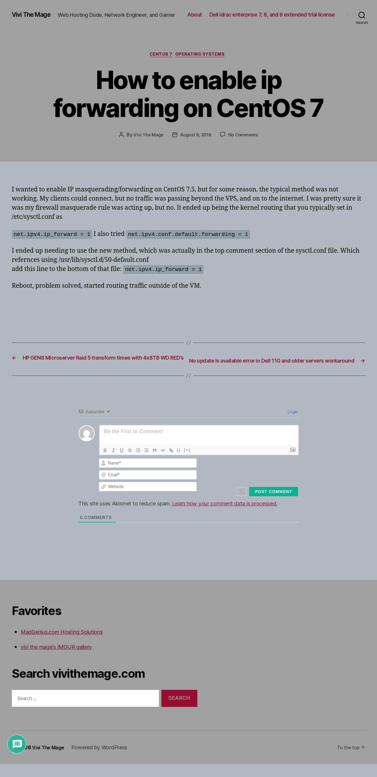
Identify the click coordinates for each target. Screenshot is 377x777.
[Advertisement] (81, 312)
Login (292, 424)
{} (179, 462)
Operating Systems (204, 59)
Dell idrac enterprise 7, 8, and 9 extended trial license (272, 21)
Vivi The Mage (34, 11)
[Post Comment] (273, 504)
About (327, 12)
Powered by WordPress (104, 760)
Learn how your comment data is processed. (224, 516)
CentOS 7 (159, 59)
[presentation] (258, 482)
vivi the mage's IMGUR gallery (63, 659)
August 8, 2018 (195, 140)
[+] (187, 462)
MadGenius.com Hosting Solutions (70, 644)
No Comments (244, 140)
